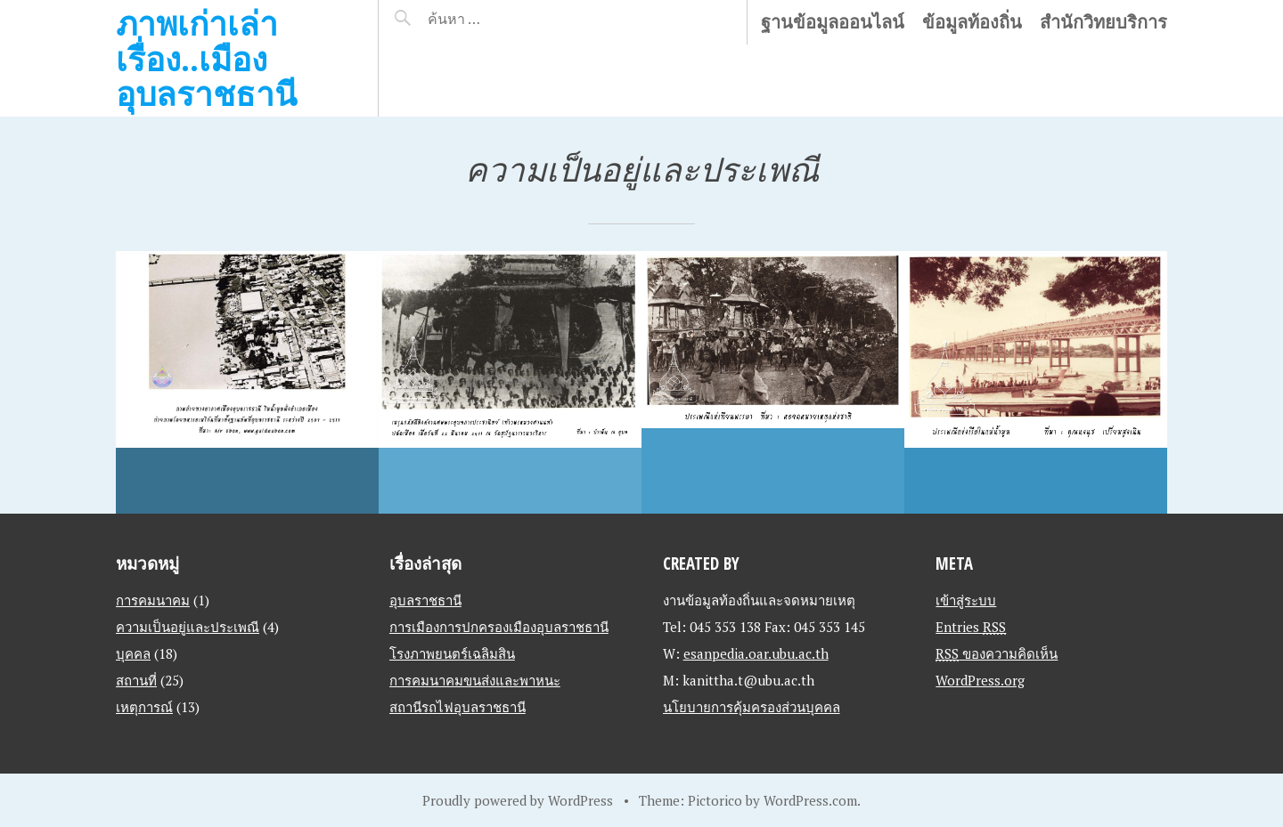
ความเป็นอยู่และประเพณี (187, 627)
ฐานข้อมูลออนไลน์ (832, 22)
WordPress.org (980, 680)
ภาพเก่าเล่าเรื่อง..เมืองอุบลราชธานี (206, 58)
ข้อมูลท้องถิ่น (972, 22)
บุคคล (133, 653)
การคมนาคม (153, 600)
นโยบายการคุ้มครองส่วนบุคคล (751, 707)
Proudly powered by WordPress (517, 800)
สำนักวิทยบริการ (1103, 22)
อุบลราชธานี (425, 600)
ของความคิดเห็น (997, 653)
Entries (971, 627)
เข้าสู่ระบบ (966, 600)
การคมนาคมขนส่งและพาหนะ (474, 680)
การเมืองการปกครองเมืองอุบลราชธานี (499, 627)
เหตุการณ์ (144, 707)
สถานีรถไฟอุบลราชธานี (457, 707)
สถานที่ (136, 680)
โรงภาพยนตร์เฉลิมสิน (452, 653)
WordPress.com (810, 800)
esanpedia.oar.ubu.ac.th (756, 653)
